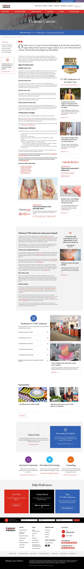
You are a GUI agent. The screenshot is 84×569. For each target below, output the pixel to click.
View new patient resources (65, 443)
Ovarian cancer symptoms (26, 166)
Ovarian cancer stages (25, 169)
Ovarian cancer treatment (26, 170)
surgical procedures (40, 254)
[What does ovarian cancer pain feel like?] (70, 257)
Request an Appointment (68, 1)
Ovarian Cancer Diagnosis (7, 46)
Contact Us (57, 5)
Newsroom (34, 538)
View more (22, 415)
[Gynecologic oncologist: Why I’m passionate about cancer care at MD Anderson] (70, 132)
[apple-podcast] (62, 548)
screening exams (30, 119)
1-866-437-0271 (41, 32)
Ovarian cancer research (26, 171)
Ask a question (68, 536)
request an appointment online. (55, 32)
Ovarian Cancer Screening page (28, 125)
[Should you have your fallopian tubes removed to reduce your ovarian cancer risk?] (70, 195)
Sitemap (47, 536)
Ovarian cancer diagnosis (26, 167)
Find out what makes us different (70, 85)
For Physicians (50, 11)
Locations (47, 532)
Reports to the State (33, 553)
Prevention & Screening (20, 11)
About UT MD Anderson (36, 530)
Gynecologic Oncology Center (46, 237)
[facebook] (62, 543)
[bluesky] (74, 543)
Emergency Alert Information (44, 553)
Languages (70, 5)
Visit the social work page (70, 475)
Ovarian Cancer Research (6, 52)
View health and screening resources (49, 474)
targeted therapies (40, 262)
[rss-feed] (74, 548)
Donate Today (79, 1)
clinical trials (26, 300)
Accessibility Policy (49, 542)
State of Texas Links (55, 553)
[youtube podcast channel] (67, 548)
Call (72, 531)
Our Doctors (63, 5)
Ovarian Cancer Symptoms (7, 44)
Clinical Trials (38, 5)
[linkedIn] (71, 543)
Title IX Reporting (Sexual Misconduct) (36, 545)
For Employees (35, 540)
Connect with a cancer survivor (28, 475)
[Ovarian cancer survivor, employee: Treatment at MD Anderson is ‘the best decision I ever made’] (70, 98)
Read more (64, 117)
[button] (19, 41)
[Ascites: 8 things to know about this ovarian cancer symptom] (65, 355)
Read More (65, 275)
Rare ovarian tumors (25, 173)
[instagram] (69, 543)
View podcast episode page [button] (39, 216)
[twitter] (64, 543)
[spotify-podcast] (64, 548)
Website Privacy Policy (12, 553)
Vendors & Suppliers (72, 553)
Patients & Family (5, 11)
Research (62, 11)
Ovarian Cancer (5, 42)
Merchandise (35, 542)
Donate (16, 505)
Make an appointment (42, 506)
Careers (50, 5)
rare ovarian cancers (53, 259)
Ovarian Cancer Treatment (7, 50)
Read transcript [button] (51, 216)
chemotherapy (47, 270)
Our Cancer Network (63, 553)
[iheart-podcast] (71, 548)
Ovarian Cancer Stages (6, 48)
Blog (33, 535)
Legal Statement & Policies (23, 553)
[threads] (76, 543)
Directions (47, 534)
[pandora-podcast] (69, 548)
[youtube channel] (67, 543)
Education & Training (74, 11)
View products (67, 508)
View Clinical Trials (6, 71)
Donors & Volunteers (36, 11)
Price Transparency (36, 548)
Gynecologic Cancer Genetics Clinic (35, 289)
